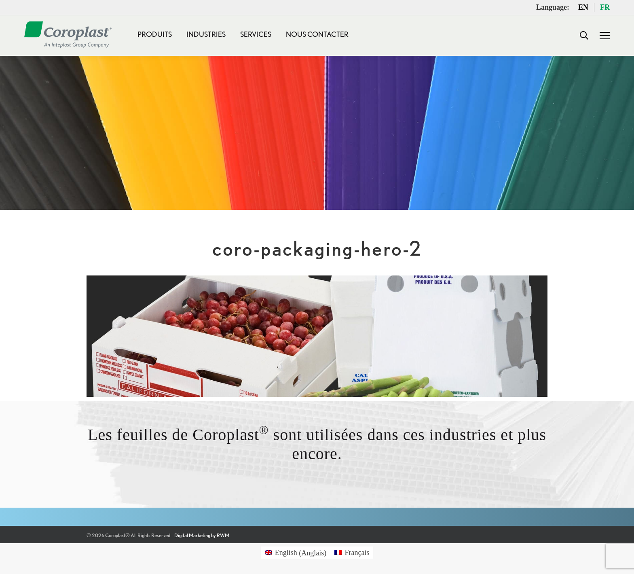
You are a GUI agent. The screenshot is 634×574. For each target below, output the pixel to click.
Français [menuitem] (356, 553)
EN (583, 7)
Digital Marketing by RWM (201, 535)
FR (605, 7)
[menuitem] (296, 552)
